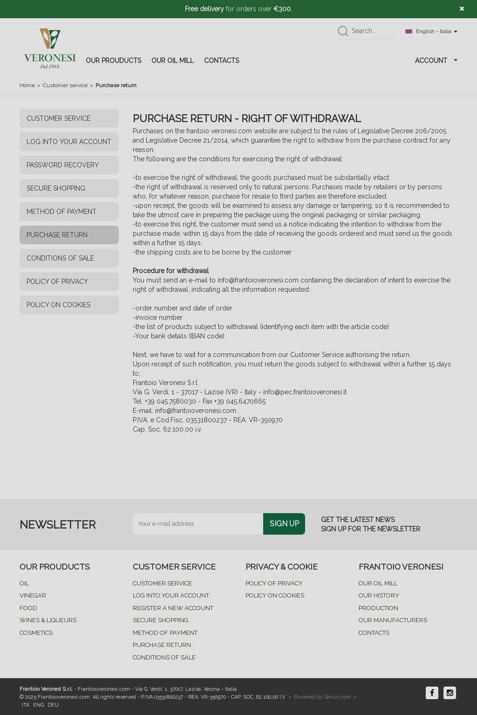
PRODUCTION (378, 608)
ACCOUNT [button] (436, 60)
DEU (53, 705)
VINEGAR (33, 595)
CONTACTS (221, 60)
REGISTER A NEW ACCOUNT (173, 608)
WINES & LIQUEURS (48, 620)
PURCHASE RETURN (57, 235)
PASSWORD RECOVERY (63, 165)
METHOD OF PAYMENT (61, 211)
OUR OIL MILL (172, 60)
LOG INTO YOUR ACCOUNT (69, 141)
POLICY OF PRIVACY (57, 281)
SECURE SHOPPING (56, 188)
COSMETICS (36, 632)
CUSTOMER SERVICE (58, 118)
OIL (24, 583)
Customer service (65, 85)
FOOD (28, 608)
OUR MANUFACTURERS (393, 620)
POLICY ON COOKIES (58, 305)
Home (27, 85)
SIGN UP (284, 523)
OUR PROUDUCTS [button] (113, 60)
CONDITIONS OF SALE (60, 258)
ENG (38, 705)
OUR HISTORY (379, 595)
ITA (25, 705)
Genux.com (337, 697)
